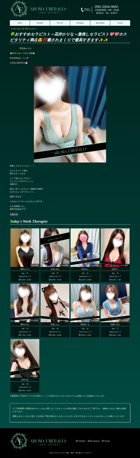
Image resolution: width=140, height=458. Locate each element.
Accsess (120, 23)
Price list (60, 23)
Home (20, 23)
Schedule (40, 23)
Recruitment (100, 23)
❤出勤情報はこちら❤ (19, 58)
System (106, 441)
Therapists (80, 23)
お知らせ (14, 214)
